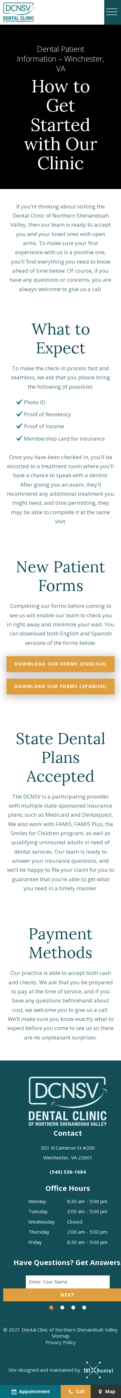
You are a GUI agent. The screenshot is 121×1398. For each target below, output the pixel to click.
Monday (37, 1201)
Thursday (38, 1232)
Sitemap (61, 1336)
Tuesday (38, 1211)
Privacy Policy (60, 1342)
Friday (35, 1242)
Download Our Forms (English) (60, 664)
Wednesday (41, 1221)
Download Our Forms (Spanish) (60, 686)
